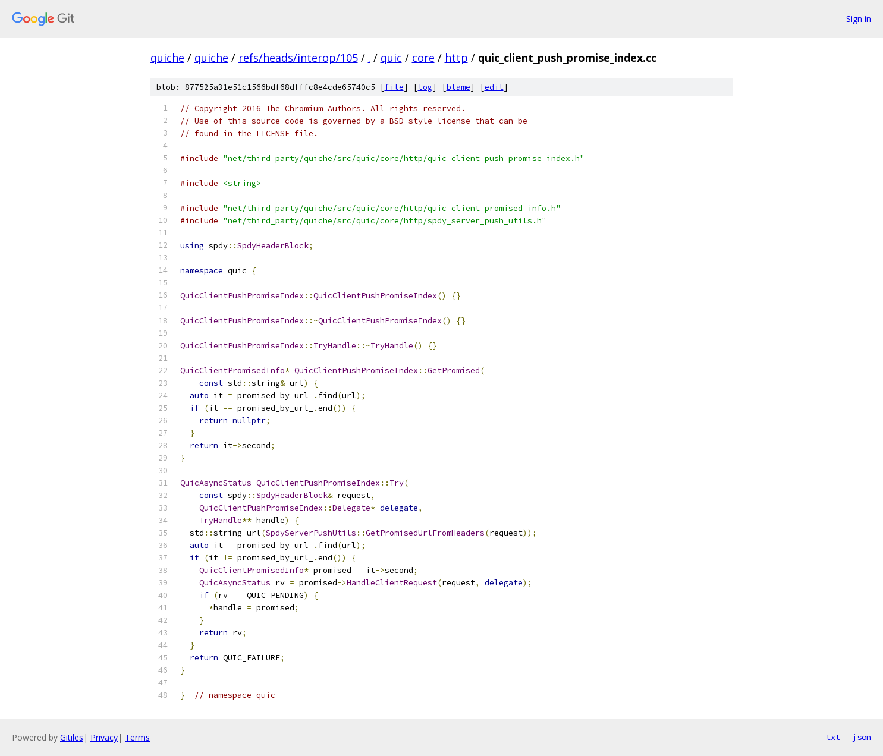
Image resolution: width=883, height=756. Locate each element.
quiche (167, 58)
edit (494, 87)
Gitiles (71, 737)
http (456, 58)
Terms (137, 737)
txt (833, 737)
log (425, 87)
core (423, 58)
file (394, 87)
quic (391, 58)
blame (458, 87)
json (861, 737)
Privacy (104, 737)
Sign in (858, 18)
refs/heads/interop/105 (298, 58)
